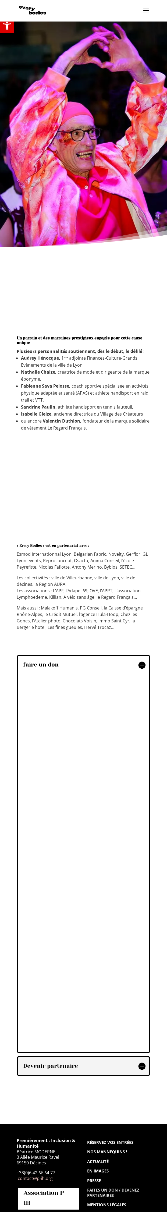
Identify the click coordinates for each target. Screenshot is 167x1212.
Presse (94, 1180)
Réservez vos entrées (110, 1142)
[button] (7, 26)
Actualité (98, 1161)
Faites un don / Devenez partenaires (113, 1192)
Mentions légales (106, 1204)
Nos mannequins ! (107, 1151)
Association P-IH (45, 1197)
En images (98, 1171)
